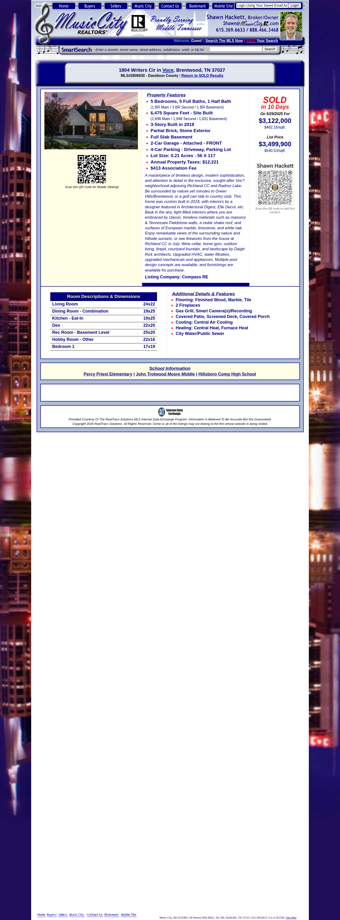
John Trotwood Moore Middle (165, 374)
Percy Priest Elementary (108, 374)
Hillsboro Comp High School (227, 374)
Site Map (291, 917)
